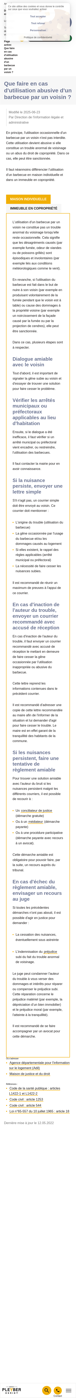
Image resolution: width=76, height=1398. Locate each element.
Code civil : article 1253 (26, 1099)
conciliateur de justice (36, 810)
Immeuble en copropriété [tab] (33, 208)
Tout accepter (38, 16)
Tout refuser (38, 23)
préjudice (50, 951)
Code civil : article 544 (25, 1105)
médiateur (35, 821)
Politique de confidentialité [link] (38, 37)
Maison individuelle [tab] (28, 199)
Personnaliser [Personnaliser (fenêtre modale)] (38, 30)
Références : (12, 1084)
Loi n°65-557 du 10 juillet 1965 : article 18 (39, 1111)
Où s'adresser (12, 1059)
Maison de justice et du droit (30, 1074)
